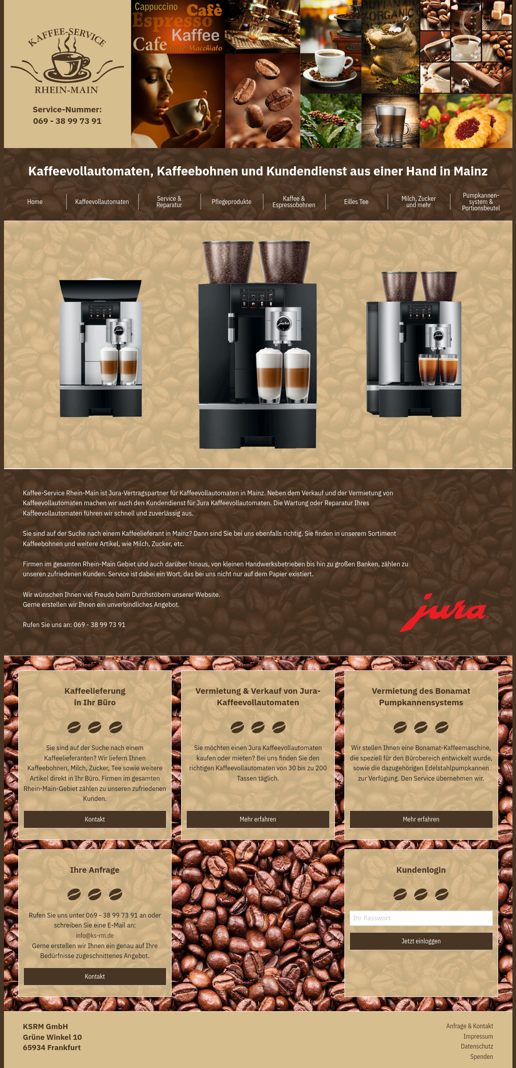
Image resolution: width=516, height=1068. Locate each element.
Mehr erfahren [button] (258, 819)
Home (35, 202)
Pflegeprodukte (231, 202)
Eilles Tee (356, 202)
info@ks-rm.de (95, 935)
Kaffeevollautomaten (102, 202)
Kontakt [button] (95, 819)
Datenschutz (477, 1046)
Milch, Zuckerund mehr (419, 201)
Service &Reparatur (169, 201)
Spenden (481, 1056)
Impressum (478, 1036)
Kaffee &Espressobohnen (293, 201)
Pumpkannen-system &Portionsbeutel (481, 201)
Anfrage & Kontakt (469, 1026)
